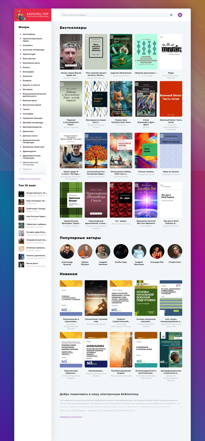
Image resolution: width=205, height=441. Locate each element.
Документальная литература (31, 141)
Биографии (28, 72)
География (28, 114)
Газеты (26, 109)
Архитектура (29, 54)
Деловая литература (33, 122)
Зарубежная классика (34, 173)
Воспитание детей (32, 105)
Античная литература (33, 50)
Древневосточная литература (32, 156)
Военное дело (30, 100)
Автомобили (29, 34)
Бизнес (26, 67)
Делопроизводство (32, 127)
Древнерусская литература (30, 163)
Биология (27, 76)
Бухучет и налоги (31, 85)
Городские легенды (32, 118)
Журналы (27, 169)
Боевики (27, 80)
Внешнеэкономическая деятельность (34, 95)
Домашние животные (33, 147)
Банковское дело (31, 63)
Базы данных (29, 58)
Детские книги (30, 136)
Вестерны (28, 89)
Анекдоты (28, 45)
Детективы (28, 131)
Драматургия (29, 151)
